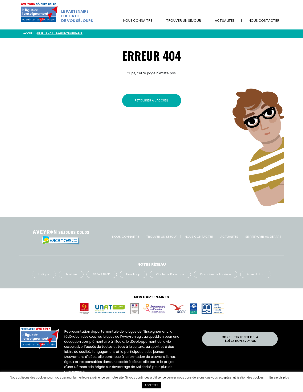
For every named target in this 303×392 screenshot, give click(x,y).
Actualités (225, 20)
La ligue (44, 274)
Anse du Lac (255, 274)
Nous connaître (137, 20)
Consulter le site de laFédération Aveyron (240, 339)
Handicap (133, 274)
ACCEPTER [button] (151, 385)
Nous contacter (264, 20)
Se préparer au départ (263, 236)
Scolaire (71, 274)
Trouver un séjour (183, 20)
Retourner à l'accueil (151, 100)
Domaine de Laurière (215, 274)
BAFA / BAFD (101, 274)
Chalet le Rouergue (170, 274)
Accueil (29, 33)
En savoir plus (279, 377)
